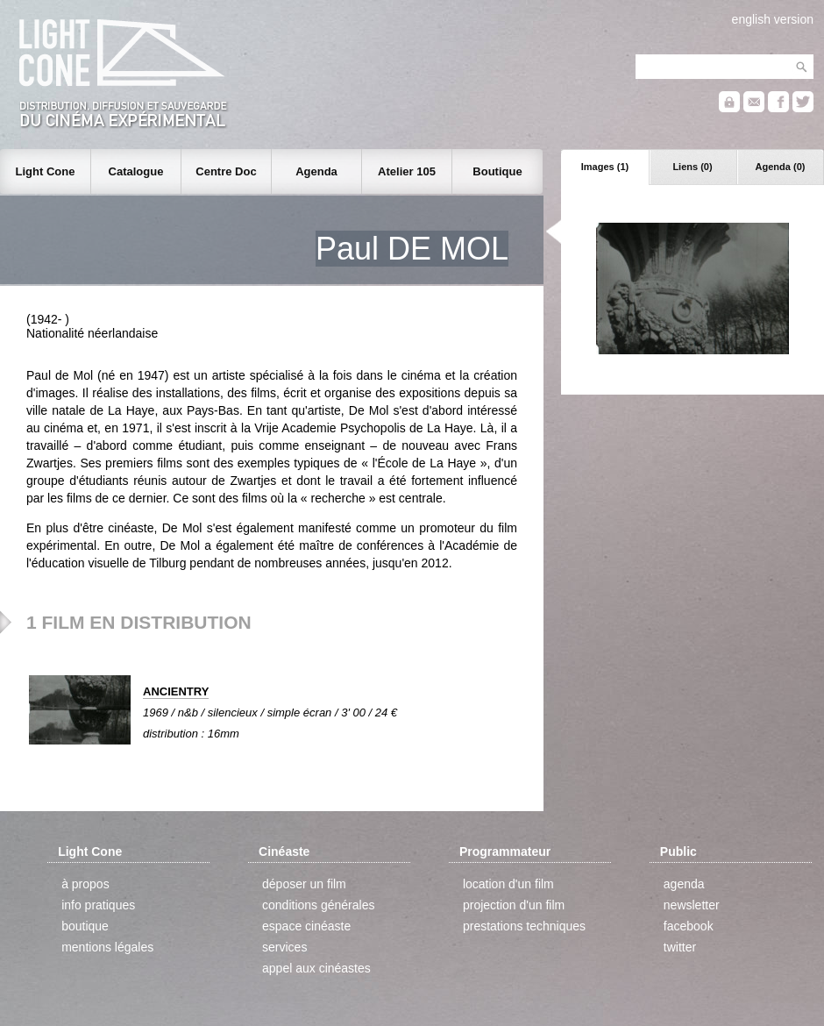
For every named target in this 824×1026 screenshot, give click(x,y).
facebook (689, 926)
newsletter (692, 905)
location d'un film (508, 884)
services (284, 947)
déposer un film (304, 884)
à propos (85, 884)
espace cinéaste (306, 926)
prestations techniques (524, 926)
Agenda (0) (781, 166)
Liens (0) (692, 166)
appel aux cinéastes (316, 968)
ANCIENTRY (176, 691)
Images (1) (605, 166)
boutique (85, 926)
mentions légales (107, 947)
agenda (684, 884)
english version (772, 19)
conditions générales (318, 905)
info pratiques (98, 905)
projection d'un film (514, 905)
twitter (680, 947)
